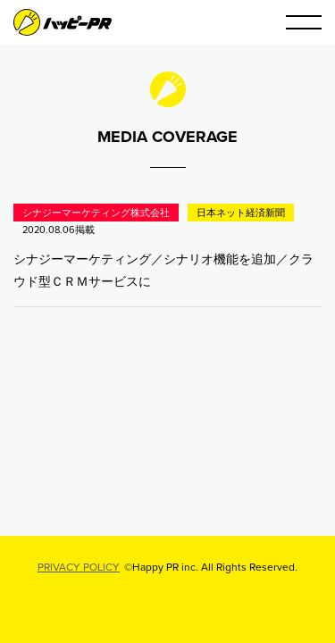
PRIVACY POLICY (79, 567)
